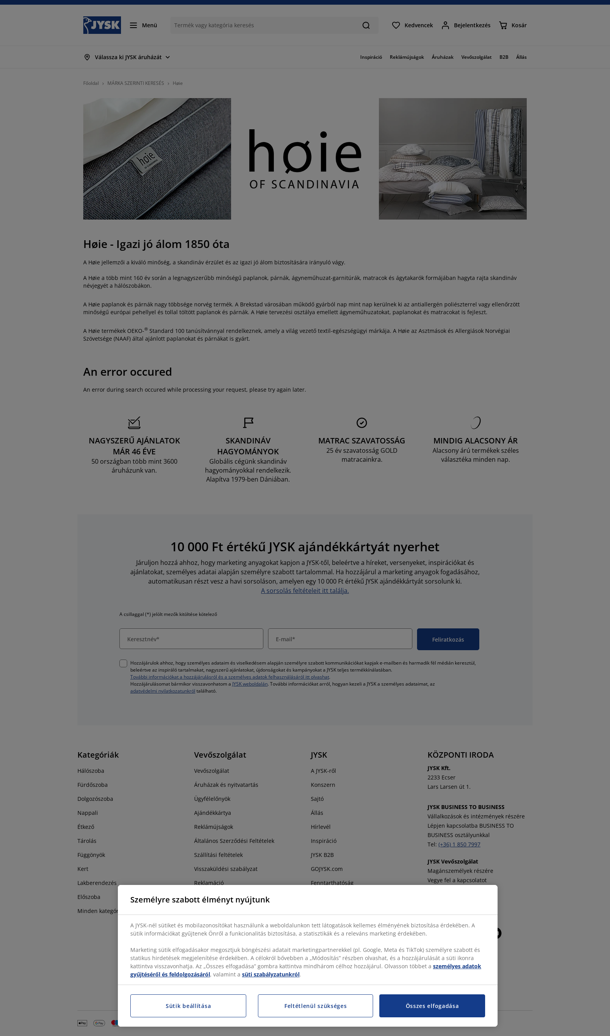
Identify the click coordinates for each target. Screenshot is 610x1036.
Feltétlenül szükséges (315, 1006)
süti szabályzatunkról (271, 974)
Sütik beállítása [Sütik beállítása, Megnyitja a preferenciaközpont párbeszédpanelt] (188, 1006)
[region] (308, 956)
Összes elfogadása (432, 1006)
